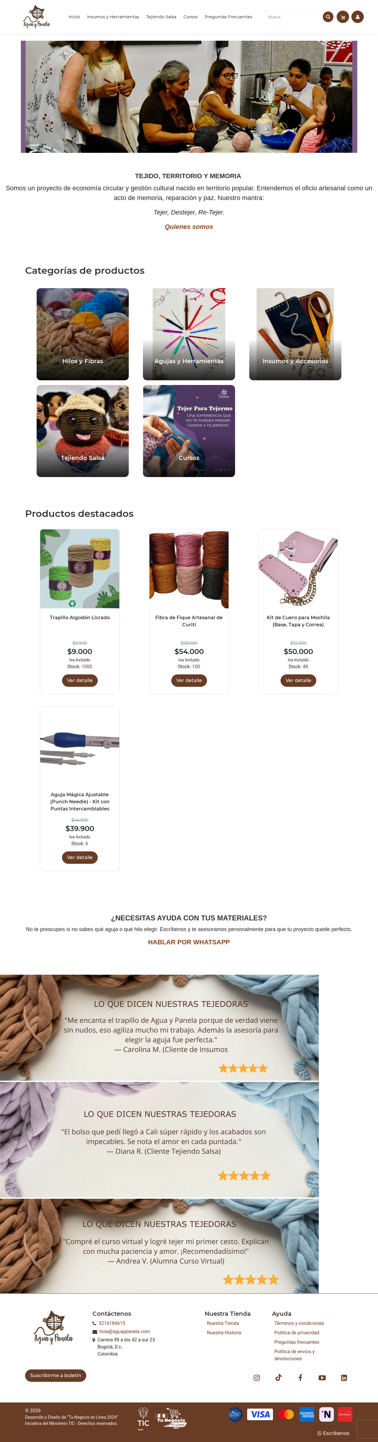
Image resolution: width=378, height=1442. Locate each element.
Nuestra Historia (224, 1333)
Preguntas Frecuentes (228, 16)
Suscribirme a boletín (55, 1375)
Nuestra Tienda (223, 1323)
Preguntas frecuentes (296, 1342)
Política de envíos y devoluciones (294, 1355)
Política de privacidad (296, 1333)
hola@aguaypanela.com (125, 1331)
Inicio (74, 16)
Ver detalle (80, 680)
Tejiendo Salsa (161, 16)
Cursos (190, 16)
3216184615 (112, 1323)
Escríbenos (333, 1433)
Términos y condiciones (299, 1323)
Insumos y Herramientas (113, 16)
